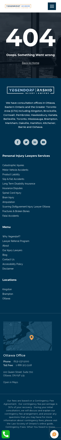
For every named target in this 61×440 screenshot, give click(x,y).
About (5, 245)
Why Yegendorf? (11, 236)
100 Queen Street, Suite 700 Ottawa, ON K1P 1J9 (22, 377)
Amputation (8, 202)
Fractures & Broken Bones (16, 211)
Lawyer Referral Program (15, 241)
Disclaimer (8, 268)
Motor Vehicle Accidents (15, 170)
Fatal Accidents (10, 216)
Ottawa (6, 298)
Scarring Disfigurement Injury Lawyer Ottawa (26, 206)
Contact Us (8, 259)
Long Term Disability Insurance (18, 183)
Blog (4, 255)
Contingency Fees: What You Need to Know (30, 427)
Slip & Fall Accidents (13, 179)
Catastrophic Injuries (13, 165)
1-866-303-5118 (24, 365)
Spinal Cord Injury (11, 193)
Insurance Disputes (12, 188)
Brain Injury (8, 197)
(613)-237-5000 (21, 361)
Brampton (7, 294)
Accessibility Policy (12, 264)
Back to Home (30, 62)
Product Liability (11, 174)
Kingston (7, 289)
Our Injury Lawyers (12, 250)
